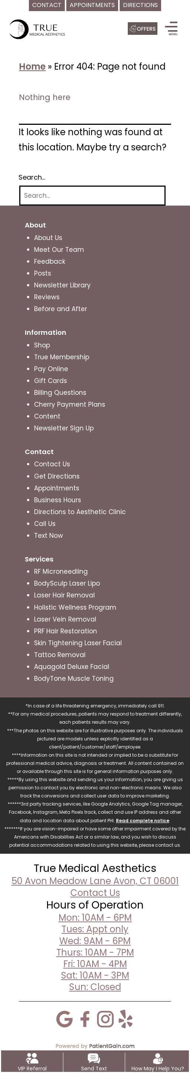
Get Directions (57, 476)
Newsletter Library (62, 285)
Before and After (60, 308)
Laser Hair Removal (64, 595)
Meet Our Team (59, 249)
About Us (48, 237)
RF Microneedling (61, 571)
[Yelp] (125, 1018)
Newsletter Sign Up (64, 428)
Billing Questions (60, 392)
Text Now (48, 535)
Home (32, 66)
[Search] (92, 196)
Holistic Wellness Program (75, 607)
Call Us (45, 523)
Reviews (47, 297)
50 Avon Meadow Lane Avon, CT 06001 (95, 881)
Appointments (56, 488)
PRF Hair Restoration (65, 631)
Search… (32, 177)
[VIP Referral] (32, 1058)
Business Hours (57, 500)
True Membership (61, 357)
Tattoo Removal (60, 654)
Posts (42, 273)
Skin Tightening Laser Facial (78, 643)
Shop (42, 345)
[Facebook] (85, 1018)
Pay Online (51, 368)
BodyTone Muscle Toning (74, 678)
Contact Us (52, 464)
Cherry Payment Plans (69, 404)
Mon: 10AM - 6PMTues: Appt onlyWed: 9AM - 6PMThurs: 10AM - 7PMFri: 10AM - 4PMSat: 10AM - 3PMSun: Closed (95, 952)
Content (47, 416)
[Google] (64, 1018)
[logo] (38, 28)
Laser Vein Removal (65, 619)
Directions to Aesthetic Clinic (80, 511)
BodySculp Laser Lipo (67, 583)
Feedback (49, 261)
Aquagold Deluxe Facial (71, 666)
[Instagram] (105, 1018)
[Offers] (142, 28)
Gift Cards (50, 380)
